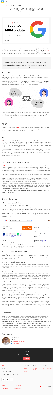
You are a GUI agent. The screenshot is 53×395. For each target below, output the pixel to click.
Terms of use (17, 385)
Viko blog (3, 385)
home (2, 5)
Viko (2, 365)
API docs (25, 371)
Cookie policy (17, 388)
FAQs (24, 369)
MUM (3, 165)
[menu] (51, 1)
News (34, 369)
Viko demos (26, 358)
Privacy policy (4, 388)
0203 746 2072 (46, 369)
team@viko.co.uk (47, 368)
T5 (2, 141)
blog (7, 5)
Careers (35, 368)
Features (25, 368)
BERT (18, 127)
